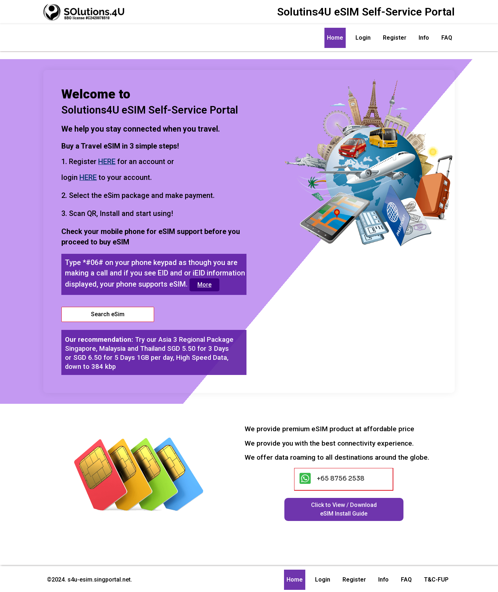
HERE (107, 159)
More (206, 282)
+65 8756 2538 (340, 477)
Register (394, 37)
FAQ (446, 37)
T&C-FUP (436, 578)
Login (363, 37)
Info (424, 37)
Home (335, 37)
